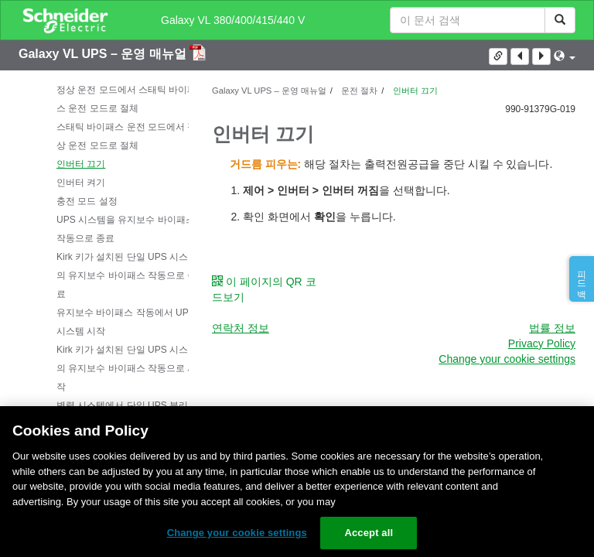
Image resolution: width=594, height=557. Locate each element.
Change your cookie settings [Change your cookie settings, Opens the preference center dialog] (237, 532)
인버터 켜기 (80, 182)
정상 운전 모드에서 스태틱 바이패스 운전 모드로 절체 (126, 99)
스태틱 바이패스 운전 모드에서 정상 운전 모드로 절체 (126, 136)
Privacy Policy (541, 343)
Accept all (368, 532)
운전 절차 (358, 90)
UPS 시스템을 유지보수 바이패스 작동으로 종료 (125, 229)
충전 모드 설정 (87, 201)
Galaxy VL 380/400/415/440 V (233, 20)
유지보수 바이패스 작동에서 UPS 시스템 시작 (125, 322)
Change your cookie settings (507, 359)
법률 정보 (552, 328)
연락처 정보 (240, 328)
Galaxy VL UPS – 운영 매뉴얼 (104, 53)
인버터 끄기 (80, 164)
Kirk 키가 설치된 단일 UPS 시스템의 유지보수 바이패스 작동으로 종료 (126, 275)
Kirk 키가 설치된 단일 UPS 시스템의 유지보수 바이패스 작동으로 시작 (126, 368)
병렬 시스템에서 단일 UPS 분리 (122, 405)
